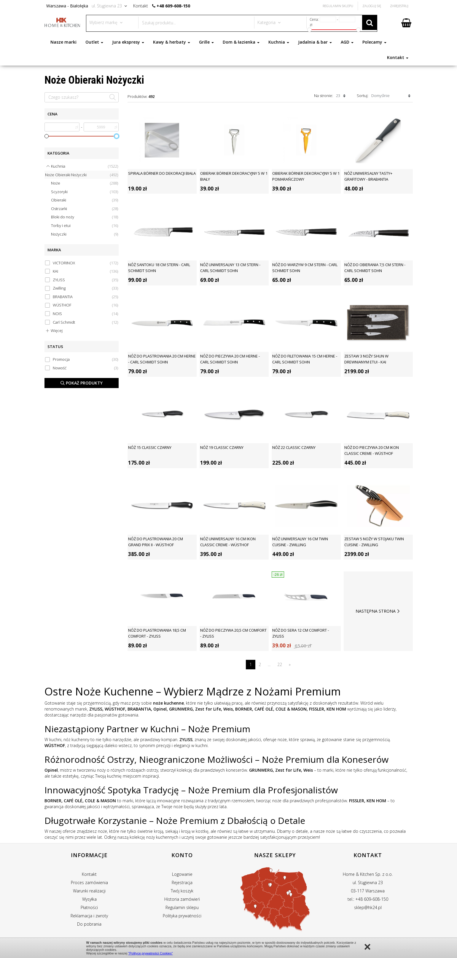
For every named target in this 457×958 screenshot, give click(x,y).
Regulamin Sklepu (338, 6)
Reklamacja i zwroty (89, 916)
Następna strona (378, 611)
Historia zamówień (182, 899)
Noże (84, 183)
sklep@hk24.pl (368, 907)
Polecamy (374, 42)
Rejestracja (182, 882)
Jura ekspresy (128, 42)
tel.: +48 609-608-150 (368, 899)
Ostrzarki (84, 209)
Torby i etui (84, 225)
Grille (206, 42)
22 (279, 664)
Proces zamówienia (89, 882)
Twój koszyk (182, 891)
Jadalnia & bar (315, 42)
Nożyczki (84, 234)
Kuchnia (278, 42)
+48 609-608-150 (173, 6)
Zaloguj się (371, 6)
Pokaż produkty (81, 383)
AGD (347, 42)
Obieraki (84, 200)
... (269, 664)
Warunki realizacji (89, 891)
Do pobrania (89, 924)
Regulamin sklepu (182, 907)
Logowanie (182, 874)
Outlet (94, 42)
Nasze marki (63, 42)
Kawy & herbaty (171, 42)
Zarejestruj (399, 6)
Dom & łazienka (241, 42)
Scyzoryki (84, 192)
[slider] (46, 136)
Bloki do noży (84, 217)
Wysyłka (89, 899)
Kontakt (397, 57)
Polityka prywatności (182, 916)
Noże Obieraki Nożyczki (81, 175)
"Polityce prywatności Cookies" (150, 953)
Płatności (89, 907)
